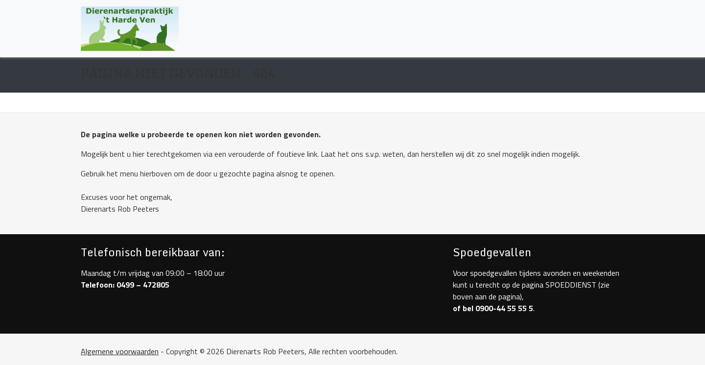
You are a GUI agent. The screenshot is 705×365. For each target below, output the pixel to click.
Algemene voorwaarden (120, 351)
